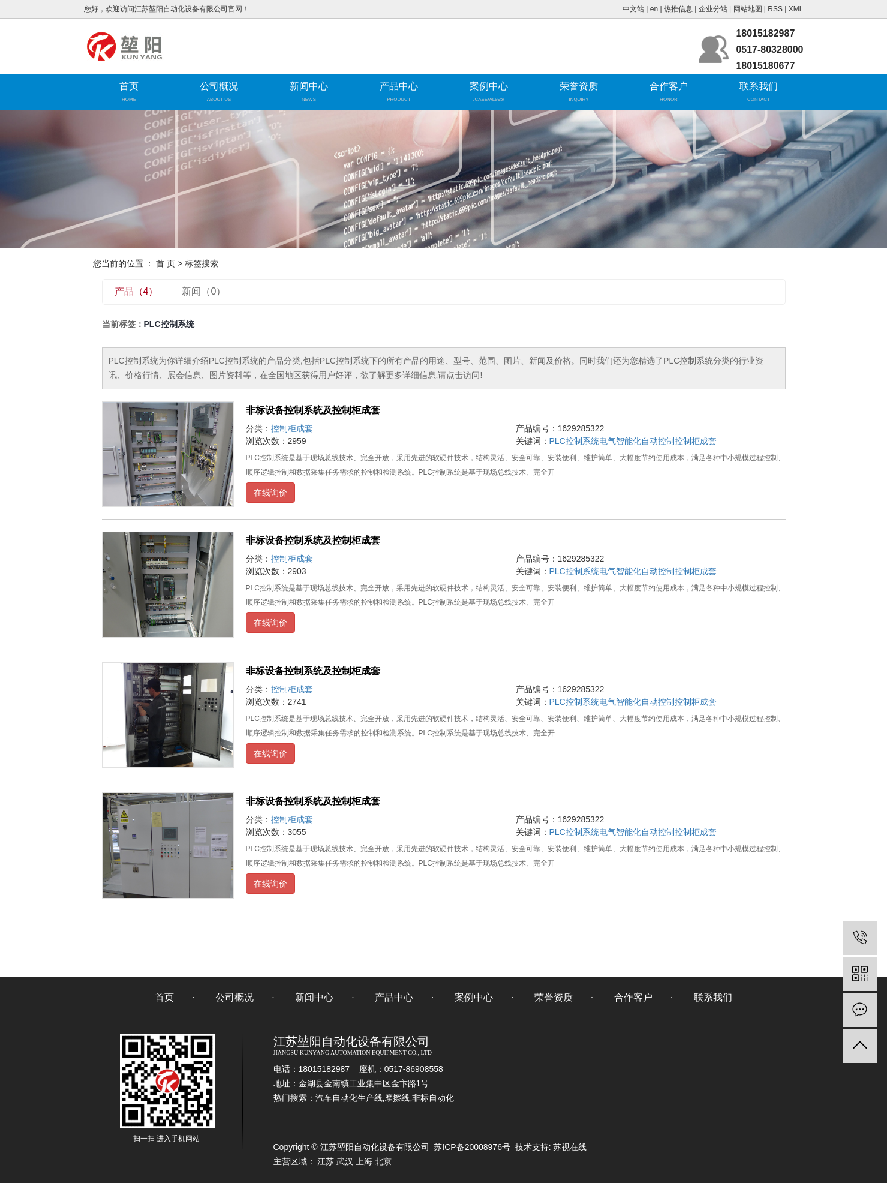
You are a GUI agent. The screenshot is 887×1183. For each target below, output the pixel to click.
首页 (129, 86)
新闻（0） (203, 291)
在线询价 (270, 492)
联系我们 (758, 86)
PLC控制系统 (574, 441)
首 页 (165, 263)
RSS (775, 9)
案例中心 (489, 86)
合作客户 (669, 86)
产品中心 (399, 86)
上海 (364, 1161)
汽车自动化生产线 (349, 1098)
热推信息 (678, 9)
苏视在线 (569, 1147)
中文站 (633, 9)
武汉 (344, 1161)
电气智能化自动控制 (637, 441)
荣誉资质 (579, 86)
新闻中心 (309, 86)
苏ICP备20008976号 (472, 1147)
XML (796, 9)
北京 (383, 1161)
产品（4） (136, 291)
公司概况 (219, 86)
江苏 (325, 1161)
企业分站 (713, 9)
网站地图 (747, 9)
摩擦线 (397, 1098)
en (654, 9)
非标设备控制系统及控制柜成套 (313, 410)
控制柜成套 (292, 428)
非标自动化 (433, 1098)
